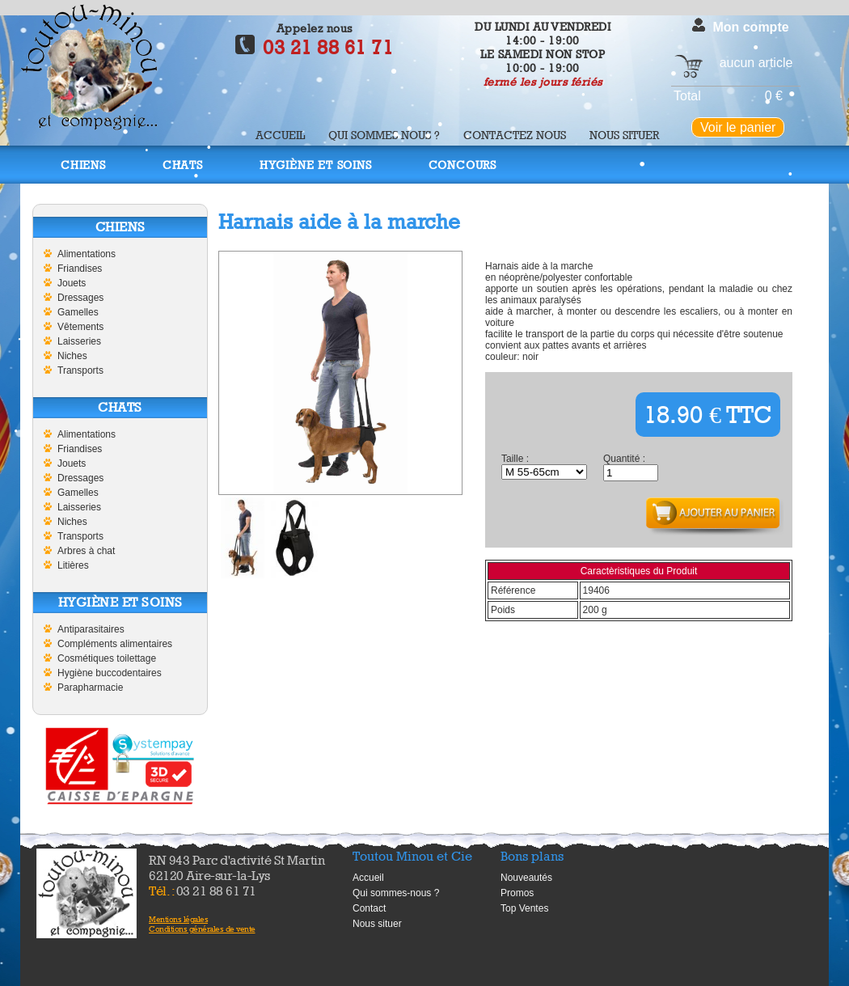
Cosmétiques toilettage (106, 658)
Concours (462, 164)
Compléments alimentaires (114, 644)
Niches (72, 356)
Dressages (80, 297)
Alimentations (86, 254)
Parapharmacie (90, 687)
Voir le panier (737, 127)
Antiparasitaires (91, 629)
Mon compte (750, 27)
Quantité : (624, 458)
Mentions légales (178, 919)
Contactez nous (514, 135)
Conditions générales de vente (202, 928)
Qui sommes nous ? (384, 135)
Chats (183, 164)
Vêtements (80, 326)
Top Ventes (524, 908)
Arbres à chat (86, 550)
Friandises (79, 268)
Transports (80, 370)
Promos (517, 893)
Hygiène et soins (316, 164)
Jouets (71, 283)
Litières (73, 565)
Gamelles (78, 312)
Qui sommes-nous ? (396, 893)
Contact (369, 908)
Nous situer (624, 135)
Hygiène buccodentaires (109, 673)
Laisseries (79, 341)
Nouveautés (526, 877)
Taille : (515, 458)
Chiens (83, 164)
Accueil (280, 135)
